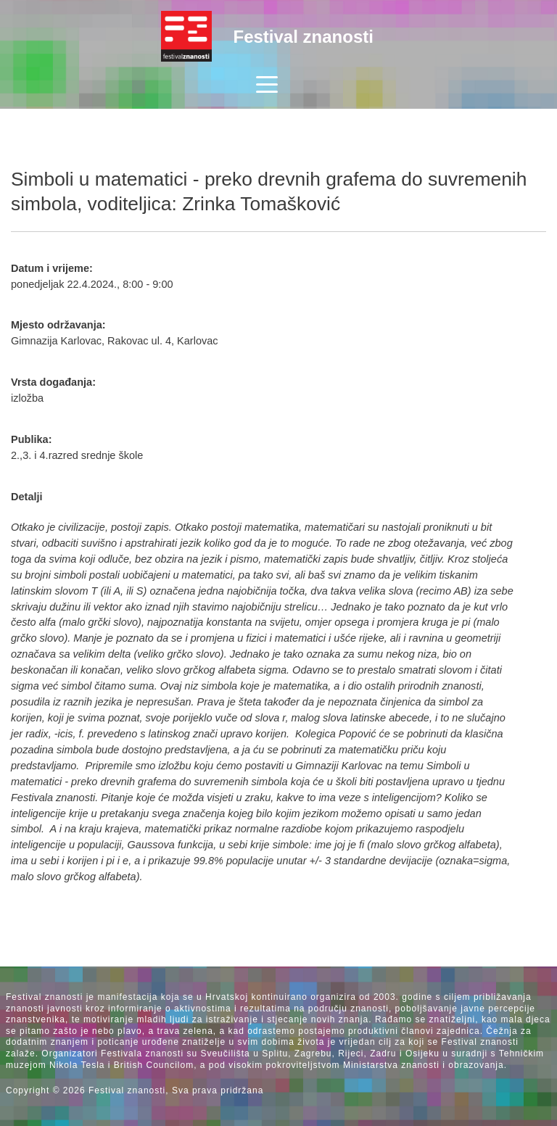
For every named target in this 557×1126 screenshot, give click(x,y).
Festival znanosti (304, 36)
